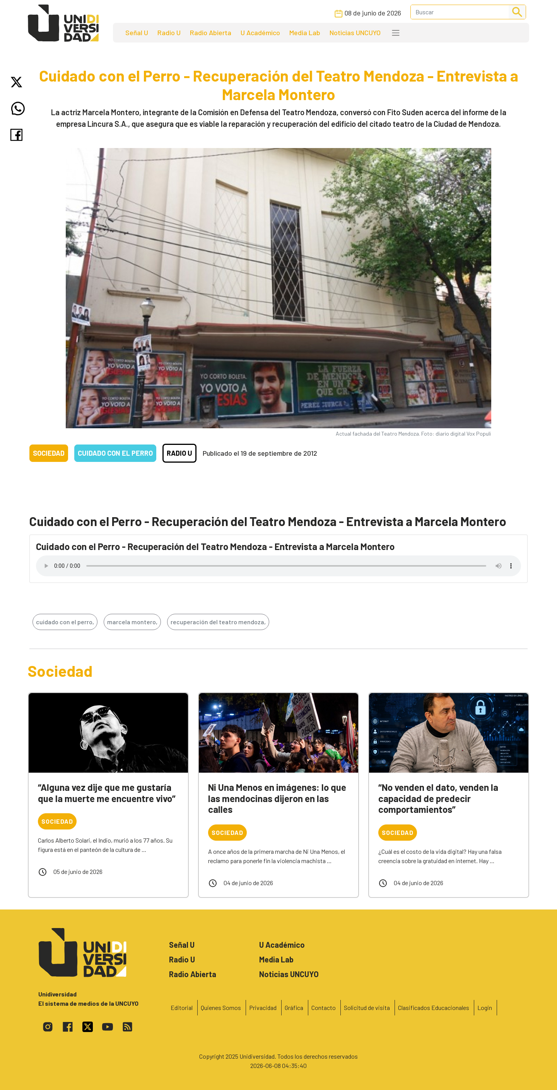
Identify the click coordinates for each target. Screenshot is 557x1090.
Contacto (323, 1007)
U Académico (260, 32)
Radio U (169, 32)
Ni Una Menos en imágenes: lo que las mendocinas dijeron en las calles (277, 798)
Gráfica (294, 1007)
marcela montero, (132, 621)
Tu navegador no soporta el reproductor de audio (278, 565)
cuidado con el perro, (65, 621)
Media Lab (304, 32)
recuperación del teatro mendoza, (218, 621)
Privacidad (263, 1007)
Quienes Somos (221, 1007)
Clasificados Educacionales (433, 1007)
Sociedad (49, 453)
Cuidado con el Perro (115, 453)
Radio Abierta (210, 32)
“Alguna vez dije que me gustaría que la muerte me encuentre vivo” (107, 793)
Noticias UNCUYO (355, 32)
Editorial (182, 1007)
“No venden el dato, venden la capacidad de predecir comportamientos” (438, 798)
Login (484, 1007)
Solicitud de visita (367, 1007)
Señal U (136, 32)
